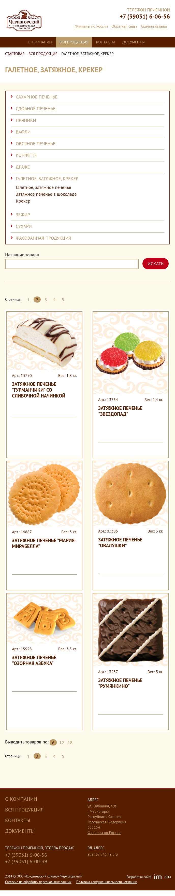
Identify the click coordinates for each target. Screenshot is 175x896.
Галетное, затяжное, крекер (47, 178)
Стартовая (15, 53)
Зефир (23, 215)
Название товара (22, 255)
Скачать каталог (154, 26)
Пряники (26, 120)
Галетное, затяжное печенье (43, 187)
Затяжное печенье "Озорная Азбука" (34, 660)
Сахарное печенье (36, 97)
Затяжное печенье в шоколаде (46, 194)
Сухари (24, 226)
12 (61, 742)
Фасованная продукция (43, 238)
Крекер (23, 201)
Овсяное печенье (35, 143)
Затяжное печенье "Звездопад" (120, 411)
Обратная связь (124, 26)
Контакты (105, 42)
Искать (156, 264)
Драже (23, 167)
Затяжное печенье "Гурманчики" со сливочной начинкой (38, 390)
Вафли (23, 132)
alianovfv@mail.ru (103, 854)
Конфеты (26, 155)
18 (69, 742)
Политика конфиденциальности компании (106, 882)
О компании (40, 42)
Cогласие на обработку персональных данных (38, 882)
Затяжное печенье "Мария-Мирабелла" (44, 543)
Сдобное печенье (35, 108)
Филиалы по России (91, 26)
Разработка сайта (148, 877)
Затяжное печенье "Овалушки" (120, 543)
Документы (134, 42)
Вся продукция (74, 42)
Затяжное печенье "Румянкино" (120, 683)
